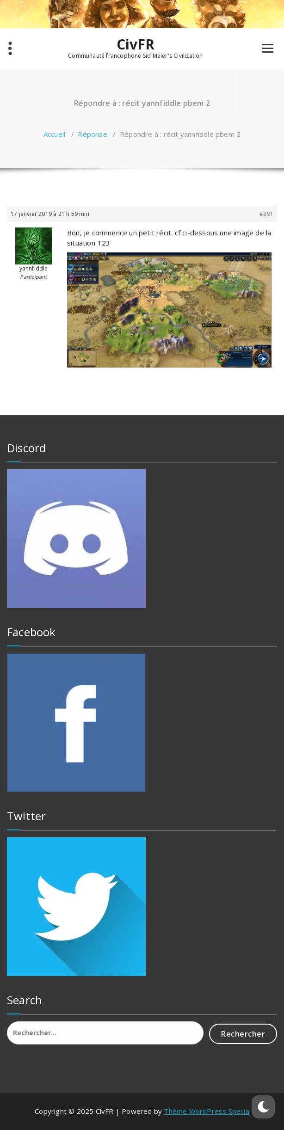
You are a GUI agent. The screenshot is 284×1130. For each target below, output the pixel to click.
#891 (266, 214)
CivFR (136, 44)
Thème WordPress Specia (206, 1111)
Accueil (54, 134)
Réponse (92, 134)
